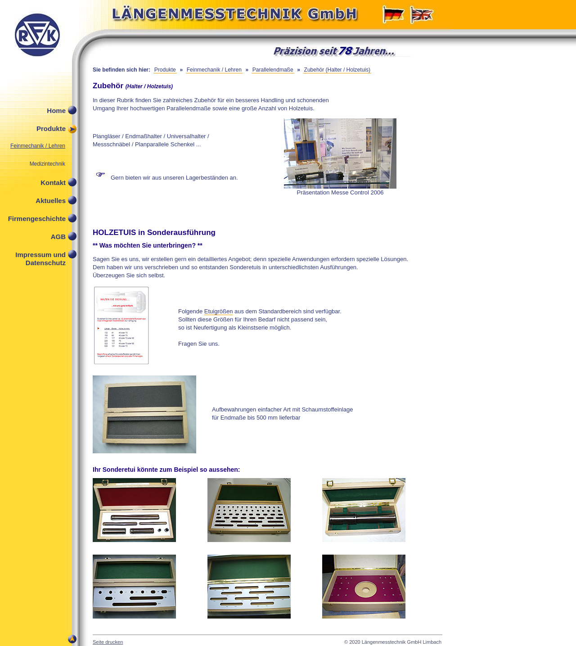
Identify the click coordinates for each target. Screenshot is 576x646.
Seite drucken (108, 642)
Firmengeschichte (37, 218)
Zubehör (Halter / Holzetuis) (337, 70)
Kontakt (53, 182)
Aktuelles (51, 200)
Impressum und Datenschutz (40, 257)
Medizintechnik (47, 164)
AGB (58, 236)
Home (56, 110)
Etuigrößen (218, 311)
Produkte (51, 128)
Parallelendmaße (272, 70)
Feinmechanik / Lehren (37, 146)
